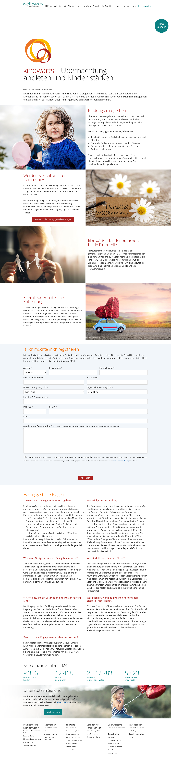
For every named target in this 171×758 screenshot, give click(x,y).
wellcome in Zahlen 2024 (45, 662)
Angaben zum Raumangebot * (71, 422)
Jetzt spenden (53, 708)
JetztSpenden (161, 25)
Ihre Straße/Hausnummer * (36, 393)
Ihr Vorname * (55, 364)
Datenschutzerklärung (121, 457)
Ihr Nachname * (107, 364)
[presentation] (42, 465)
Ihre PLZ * (28, 403)
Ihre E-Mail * (92, 374)
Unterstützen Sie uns (42, 686)
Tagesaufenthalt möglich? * (100, 384)
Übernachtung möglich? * (35, 384)
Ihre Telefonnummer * (34, 374)
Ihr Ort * (53, 403)
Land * (26, 413)
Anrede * (27, 364)
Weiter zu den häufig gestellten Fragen (53, 216)
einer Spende (63, 699)
